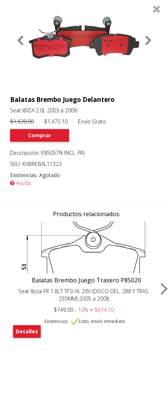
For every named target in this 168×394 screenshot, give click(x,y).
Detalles (27, 331)
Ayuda (20, 182)
